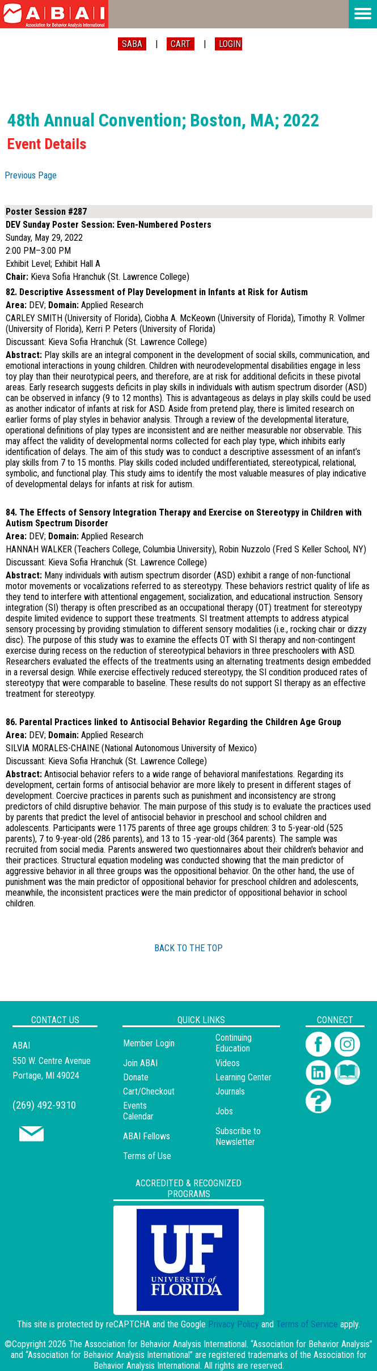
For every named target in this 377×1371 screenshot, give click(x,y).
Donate (136, 1077)
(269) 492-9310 (44, 1105)
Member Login (149, 1043)
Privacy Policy (233, 1324)
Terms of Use (147, 1156)
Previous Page (31, 175)
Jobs (224, 1111)
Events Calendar (138, 1111)
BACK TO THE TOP (188, 948)
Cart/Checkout (149, 1091)
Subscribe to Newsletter (238, 1136)
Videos (227, 1063)
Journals (230, 1091)
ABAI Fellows (146, 1136)
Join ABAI (140, 1063)
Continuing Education (233, 1043)
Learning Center (243, 1077)
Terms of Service (307, 1324)
